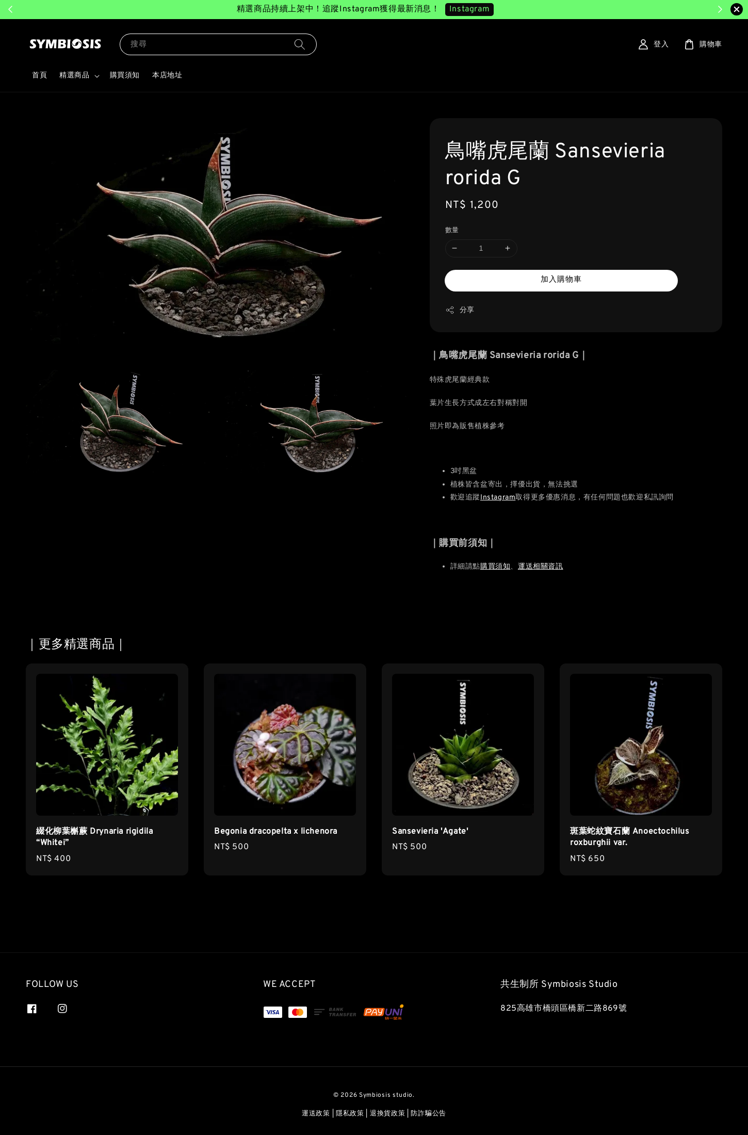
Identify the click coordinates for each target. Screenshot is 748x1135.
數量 (452, 230)
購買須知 (125, 75)
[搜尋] (299, 44)
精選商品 (74, 75)
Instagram (497, 497)
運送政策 (316, 1114)
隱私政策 (350, 1114)
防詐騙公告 (428, 1114)
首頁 (39, 75)
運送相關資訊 (540, 566)
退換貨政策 (387, 1114)
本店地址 (167, 75)
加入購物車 (561, 280)
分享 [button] (460, 310)
